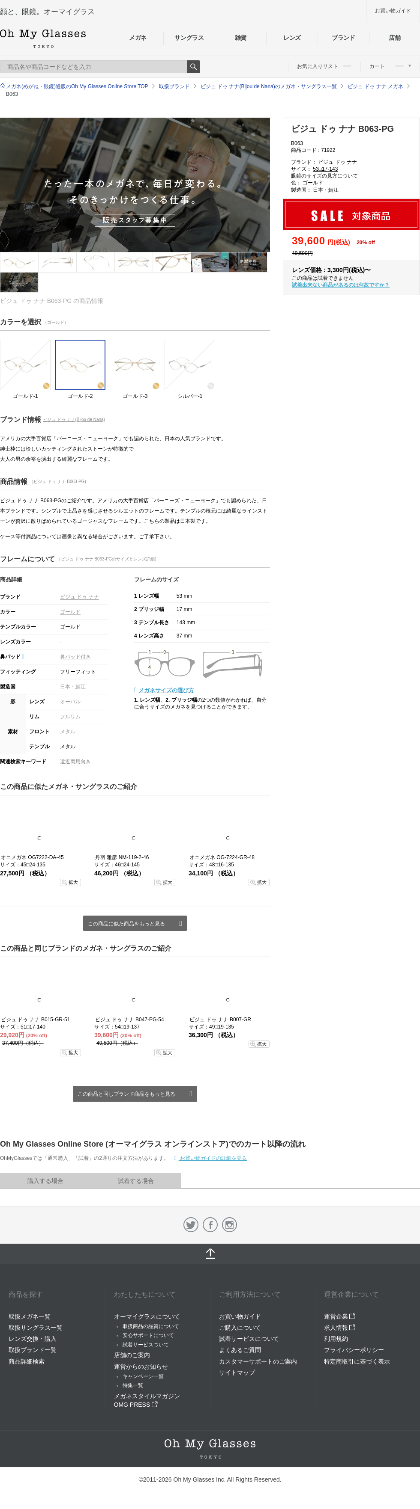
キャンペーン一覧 (143, 1376)
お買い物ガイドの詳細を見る (213, 1158)
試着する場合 (136, 1180)
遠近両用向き (75, 762)
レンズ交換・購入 (33, 1338)
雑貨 (240, 37)
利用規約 (336, 1338)
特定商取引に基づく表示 (357, 1361)
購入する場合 (45, 1180)
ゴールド (70, 612)
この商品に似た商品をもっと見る (126, 924)
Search (193, 66)
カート (390, 66)
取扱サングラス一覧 (36, 1327)
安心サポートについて (148, 1335)
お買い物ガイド (393, 11)
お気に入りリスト (324, 66)
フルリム (70, 717)
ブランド (343, 37)
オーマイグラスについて (147, 1316)
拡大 (73, 882)
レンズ (292, 37)
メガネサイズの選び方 (166, 690)
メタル (67, 732)
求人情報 (340, 1327)
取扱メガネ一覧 (30, 1316)
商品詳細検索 (27, 1361)
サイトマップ (237, 1372)
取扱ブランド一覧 (33, 1349)
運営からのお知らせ (141, 1366)
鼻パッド (12, 657)
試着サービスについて (249, 1338)
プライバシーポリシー (354, 1349)
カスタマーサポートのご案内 (258, 1361)
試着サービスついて (146, 1345)
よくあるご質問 (240, 1349)
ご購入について (240, 1327)
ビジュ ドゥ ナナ (79, 597)
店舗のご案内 (132, 1355)
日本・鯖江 (73, 687)
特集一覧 (133, 1385)
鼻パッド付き (75, 657)
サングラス (189, 37)
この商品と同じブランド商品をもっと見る (126, 1094)
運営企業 (340, 1316)
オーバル (70, 702)
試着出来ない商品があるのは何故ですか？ (341, 285)
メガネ (138, 37)
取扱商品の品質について (151, 1326)
